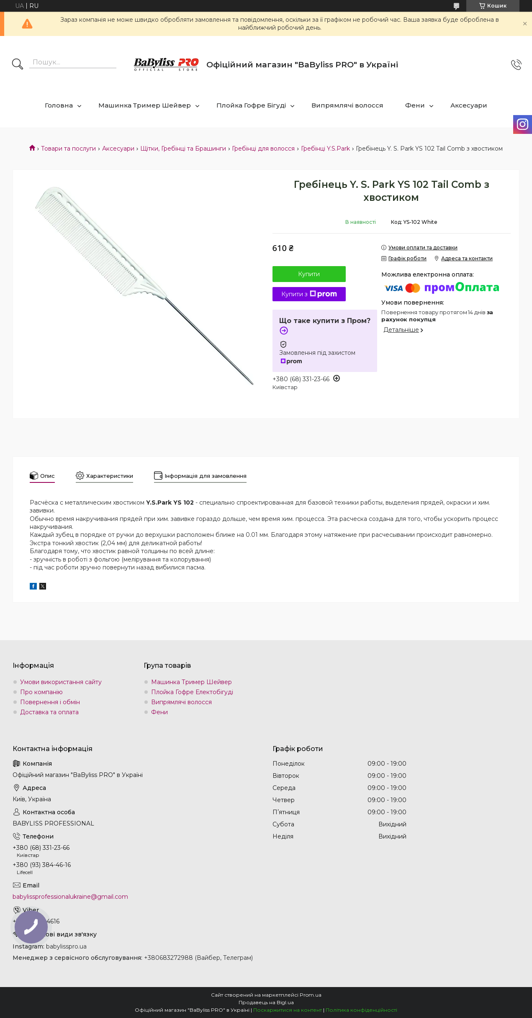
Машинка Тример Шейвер (144, 105)
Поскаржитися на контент (287, 1010)
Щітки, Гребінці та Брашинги (183, 148)
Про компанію (41, 692)
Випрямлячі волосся (347, 105)
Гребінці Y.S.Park (325, 148)
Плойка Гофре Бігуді (251, 105)
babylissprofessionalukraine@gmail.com (70, 896)
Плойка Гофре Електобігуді (192, 692)
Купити (309, 274)
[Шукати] (17, 65)
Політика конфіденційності (361, 1010)
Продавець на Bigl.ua (266, 1002)
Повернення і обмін (50, 702)
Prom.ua (310, 995)
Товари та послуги (68, 148)
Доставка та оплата (49, 712)
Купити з (309, 294)
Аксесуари (468, 105)
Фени (415, 105)
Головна (59, 105)
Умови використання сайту (61, 682)
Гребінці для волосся (263, 148)
